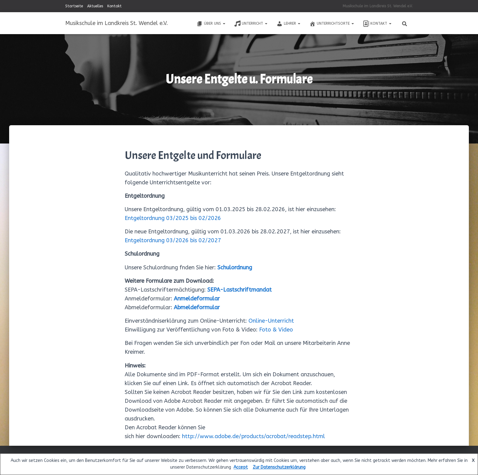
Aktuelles (95, 6)
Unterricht (250, 24)
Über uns (211, 24)
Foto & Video (276, 329)
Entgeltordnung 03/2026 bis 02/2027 (173, 240)
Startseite (74, 6)
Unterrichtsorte (331, 24)
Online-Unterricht (271, 320)
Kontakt (114, 6)
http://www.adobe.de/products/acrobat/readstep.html (253, 436)
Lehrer (288, 24)
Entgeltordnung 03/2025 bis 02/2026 (173, 218)
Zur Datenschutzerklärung (279, 467)
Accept (241, 467)
